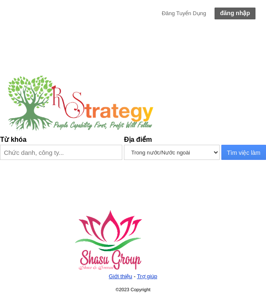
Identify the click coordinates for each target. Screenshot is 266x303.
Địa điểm (138, 139)
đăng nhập (235, 13)
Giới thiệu (120, 276)
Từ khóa (13, 139)
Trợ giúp (147, 276)
